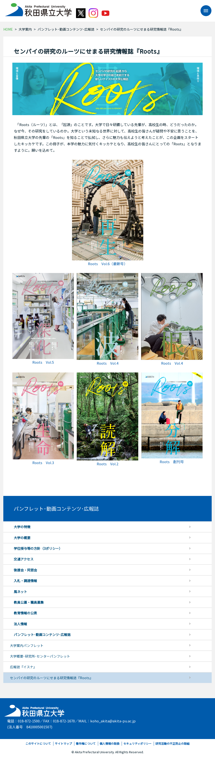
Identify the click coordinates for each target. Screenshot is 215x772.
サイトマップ (63, 743)
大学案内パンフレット (26, 645)
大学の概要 (22, 537)
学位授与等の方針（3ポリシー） (38, 548)
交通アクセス (23, 559)
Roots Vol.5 (43, 362)
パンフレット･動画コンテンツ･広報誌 (66, 29)
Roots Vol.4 (107, 363)
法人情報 (20, 623)
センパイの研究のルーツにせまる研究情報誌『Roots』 (51, 677)
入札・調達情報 (25, 580)
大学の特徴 (22, 526)
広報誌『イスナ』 (23, 666)
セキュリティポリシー (137, 743)
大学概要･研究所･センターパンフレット (40, 656)
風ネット (20, 591)
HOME (8, 29)
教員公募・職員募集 (29, 602)
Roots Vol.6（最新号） (107, 263)
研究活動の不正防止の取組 (172, 743)
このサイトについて (38, 743)
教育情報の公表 (25, 613)
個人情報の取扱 (109, 743)
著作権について (86, 743)
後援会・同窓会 (25, 570)
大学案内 (25, 29)
